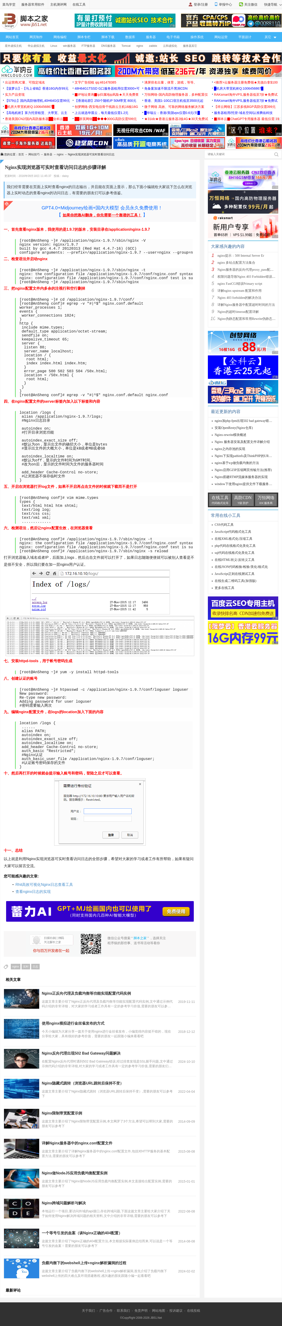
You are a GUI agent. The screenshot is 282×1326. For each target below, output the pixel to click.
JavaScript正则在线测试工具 (235, 574)
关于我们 (88, 1310)
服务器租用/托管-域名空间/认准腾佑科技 (243, 113)
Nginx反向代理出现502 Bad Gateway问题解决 (81, 1053)
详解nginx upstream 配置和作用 (239, 290)
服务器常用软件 (32, 4)
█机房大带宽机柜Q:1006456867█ (238, 88)
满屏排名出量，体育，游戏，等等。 (170, 82)
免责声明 (141, 1310)
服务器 (151, 37)
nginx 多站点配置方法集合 (236, 262)
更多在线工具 (224, 588)
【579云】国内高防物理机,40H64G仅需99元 (37, 100)
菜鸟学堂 (8, 4)
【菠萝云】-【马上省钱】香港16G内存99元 (37, 88)
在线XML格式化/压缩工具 (233, 539)
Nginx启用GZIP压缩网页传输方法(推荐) (243, 470)
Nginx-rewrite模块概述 (230, 435)
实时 (26, 966)
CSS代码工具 (224, 524)
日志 (35, 966)
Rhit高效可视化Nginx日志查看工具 (44, 885)
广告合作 (106, 1310)
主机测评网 (58, 4)
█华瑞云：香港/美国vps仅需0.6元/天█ (172, 113)
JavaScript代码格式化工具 (233, 531)
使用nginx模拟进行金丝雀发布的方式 (73, 1023)
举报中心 (225, 4)
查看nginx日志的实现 (33, 892)
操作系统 (197, 37)
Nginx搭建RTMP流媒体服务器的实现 (241, 477)
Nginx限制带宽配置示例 (62, 1113)
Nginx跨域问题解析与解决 (64, 1203)
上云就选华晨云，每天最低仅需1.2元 (101, 113)
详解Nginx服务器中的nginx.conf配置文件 (77, 1143)
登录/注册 (201, 4)
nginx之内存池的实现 (230, 449)
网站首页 (12, 37)
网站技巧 (34, 154)
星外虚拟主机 (13, 45)
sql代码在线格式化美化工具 (235, 553)
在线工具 (79, 4)
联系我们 (123, 1310)
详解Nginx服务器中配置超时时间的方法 (246, 305)
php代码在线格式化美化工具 (235, 546)
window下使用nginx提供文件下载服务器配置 (247, 484)
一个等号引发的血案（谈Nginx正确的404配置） (82, 1233)
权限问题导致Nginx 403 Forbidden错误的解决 (249, 276)
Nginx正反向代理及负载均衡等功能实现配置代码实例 (86, 993)
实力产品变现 (15, 94)
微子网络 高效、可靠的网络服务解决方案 (174, 107)
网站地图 (158, 1310)
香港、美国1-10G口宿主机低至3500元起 (173, 100)
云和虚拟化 (170, 45)
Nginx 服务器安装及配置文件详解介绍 (242, 442)
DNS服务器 (108, 45)
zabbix (153, 45)
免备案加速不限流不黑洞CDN (165, 88)
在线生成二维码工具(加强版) (235, 581)
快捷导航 (273, 4)
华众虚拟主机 (36, 45)
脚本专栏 (84, 37)
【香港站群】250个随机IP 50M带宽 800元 (105, 100)
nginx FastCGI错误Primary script (239, 283)
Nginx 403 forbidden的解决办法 (239, 298)
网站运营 (221, 37)
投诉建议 (176, 1310)
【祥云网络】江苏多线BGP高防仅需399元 (245, 107)
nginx (139, 45)
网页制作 (36, 37)
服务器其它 (190, 45)
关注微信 (250, 4)
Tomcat (126, 45)
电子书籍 (173, 37)
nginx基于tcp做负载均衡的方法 (237, 463)
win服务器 (69, 45)
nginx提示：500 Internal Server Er (240, 255)
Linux (53, 45)
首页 (21, 154)
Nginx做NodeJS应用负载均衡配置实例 (74, 1173)
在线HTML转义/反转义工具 (235, 560)
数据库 (130, 37)
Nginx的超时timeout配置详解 (238, 312)
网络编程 (60, 37)
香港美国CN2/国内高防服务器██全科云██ (36, 119)
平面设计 (245, 37)
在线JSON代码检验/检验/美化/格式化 (241, 567)
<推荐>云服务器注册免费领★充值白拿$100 (246, 82)
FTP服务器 (88, 45)
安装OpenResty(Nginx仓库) (234, 428)
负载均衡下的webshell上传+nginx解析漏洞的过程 (84, 1263)
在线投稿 (193, 1310)
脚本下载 (107, 37)
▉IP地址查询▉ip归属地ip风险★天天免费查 (107, 94)
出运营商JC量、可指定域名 (25, 82)
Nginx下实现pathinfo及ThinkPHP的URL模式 (246, 456)
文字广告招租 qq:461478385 (95, 82)
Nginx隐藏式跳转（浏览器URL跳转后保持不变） (83, 1083)
